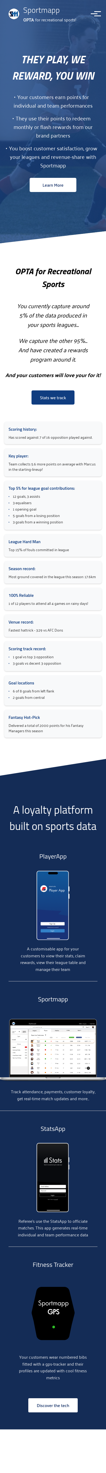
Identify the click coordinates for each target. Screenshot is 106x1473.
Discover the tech (53, 1405)
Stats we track (53, 397)
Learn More (53, 185)
